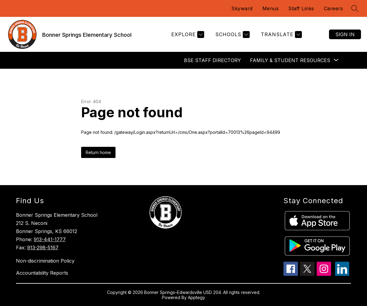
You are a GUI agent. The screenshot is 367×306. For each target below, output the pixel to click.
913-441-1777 (50, 239)
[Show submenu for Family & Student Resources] (290, 60)
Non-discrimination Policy (45, 261)
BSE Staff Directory (212, 60)
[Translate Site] (280, 34)
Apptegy (196, 297)
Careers (333, 8)
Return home (98, 152)
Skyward (242, 8)
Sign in (345, 34)
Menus (270, 8)
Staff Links (301, 8)
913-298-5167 (43, 247)
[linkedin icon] (342, 274)
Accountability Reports (42, 273)
